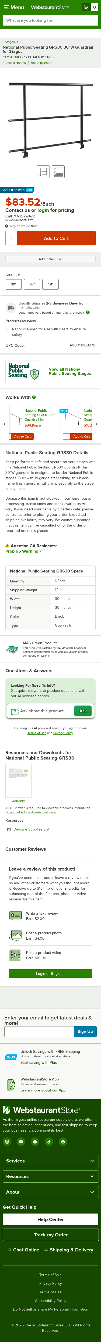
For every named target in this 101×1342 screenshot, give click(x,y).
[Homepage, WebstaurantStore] (50, 7)
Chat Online (23, 1249)
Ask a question (42, 63)
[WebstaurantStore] (50, 1110)
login (43, 210)
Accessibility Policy (50, 1301)
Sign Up (85, 1031)
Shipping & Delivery (68, 1249)
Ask (83, 710)
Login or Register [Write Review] (50, 973)
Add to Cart (22, 436)
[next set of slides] (96, 424)
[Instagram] (7, 1141)
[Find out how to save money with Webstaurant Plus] (5, 411)
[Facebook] (35, 1141)
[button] (43, 171)
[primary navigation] (14, 7)
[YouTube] (21, 1141)
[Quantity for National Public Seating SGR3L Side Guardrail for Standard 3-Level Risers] (7, 436)
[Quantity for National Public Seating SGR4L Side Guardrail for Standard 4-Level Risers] (66, 436)
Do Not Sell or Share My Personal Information (50, 1309)
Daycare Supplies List (46, 829)
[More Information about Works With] (34, 397)
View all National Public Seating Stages (70, 371)
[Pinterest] (63, 1141)
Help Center (50, 1219)
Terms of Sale (50, 1275)
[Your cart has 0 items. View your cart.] (90, 7)
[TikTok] (49, 1141)
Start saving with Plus (38, 1062)
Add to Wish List (50, 259)
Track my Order (51, 1234)
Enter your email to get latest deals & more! (48, 1020)
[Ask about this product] (50, 710)
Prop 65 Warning (21, 551)
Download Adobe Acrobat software (30, 812)
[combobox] (50, 20)
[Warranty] (18, 783)
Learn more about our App (42, 1090)
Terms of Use (36, 733)
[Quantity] (11, 238)
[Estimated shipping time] (88, 312)
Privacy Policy (63, 733)
